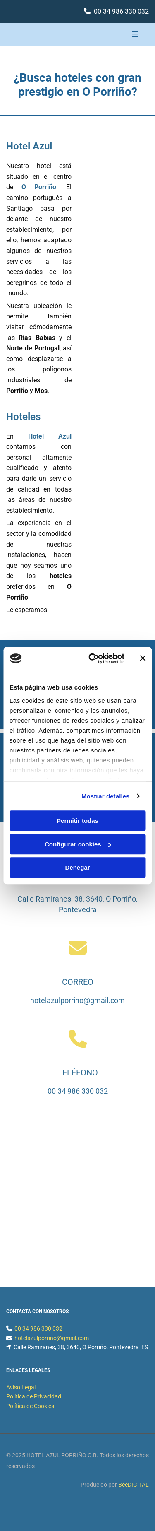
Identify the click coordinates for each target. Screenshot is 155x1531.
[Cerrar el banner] (142, 658)
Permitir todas (77, 820)
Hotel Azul (50, 436)
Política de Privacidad (33, 1396)
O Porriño (38, 187)
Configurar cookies (78, 844)
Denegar (77, 867)
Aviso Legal (21, 1387)
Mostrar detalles (105, 796)
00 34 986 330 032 (121, 11)
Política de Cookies (30, 1406)
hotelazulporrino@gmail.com (77, 1000)
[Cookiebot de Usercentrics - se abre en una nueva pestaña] (92, 658)
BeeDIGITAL (133, 1484)
